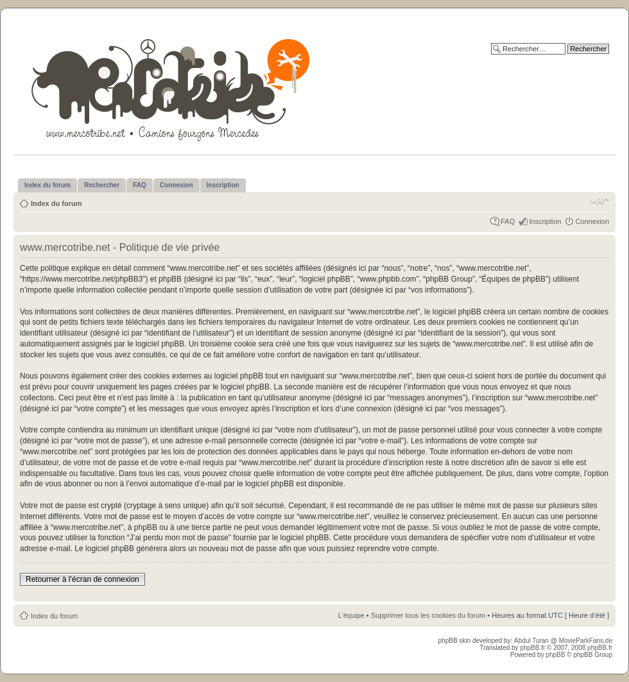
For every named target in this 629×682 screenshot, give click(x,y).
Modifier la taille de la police (599, 201)
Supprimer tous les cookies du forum (428, 615)
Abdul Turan (532, 640)
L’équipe (351, 615)
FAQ (508, 221)
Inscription (545, 221)
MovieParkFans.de (585, 640)
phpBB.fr (532, 647)
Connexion (592, 221)
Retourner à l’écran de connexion (82, 579)
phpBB (555, 654)
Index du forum (56, 203)
